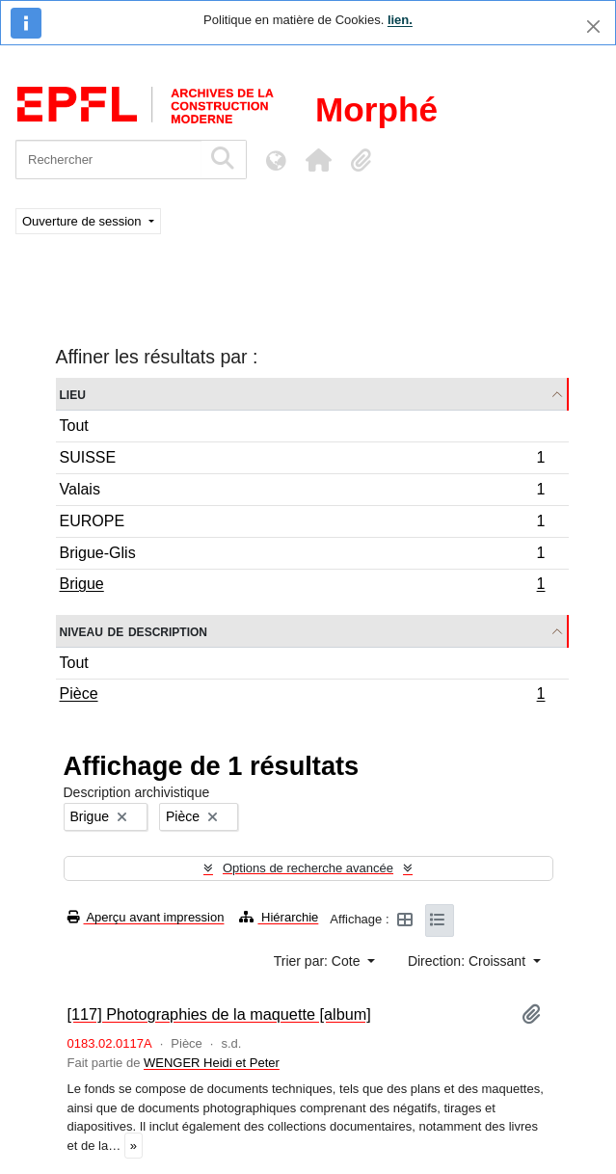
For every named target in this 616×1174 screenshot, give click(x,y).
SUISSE (302, 460)
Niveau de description (133, 631)
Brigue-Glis (302, 556)
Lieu (73, 394)
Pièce (302, 695)
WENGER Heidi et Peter (212, 1062)
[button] (318, 160)
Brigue (302, 586)
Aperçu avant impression (146, 917)
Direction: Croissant (468, 961)
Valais (302, 492)
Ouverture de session (83, 221)
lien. (400, 20)
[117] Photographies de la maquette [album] (219, 1014)
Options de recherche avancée (308, 868)
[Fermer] (593, 26)
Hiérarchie (278, 917)
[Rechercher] (108, 159)
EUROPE (302, 524)
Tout (74, 425)
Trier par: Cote (319, 961)
